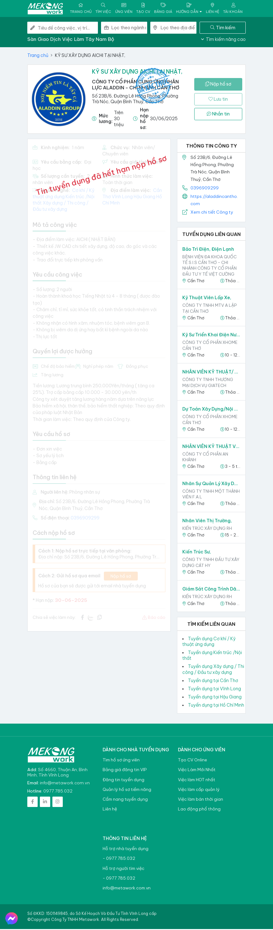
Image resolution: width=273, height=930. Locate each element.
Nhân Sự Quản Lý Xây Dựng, (211, 484)
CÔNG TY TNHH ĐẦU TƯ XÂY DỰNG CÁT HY (210, 563)
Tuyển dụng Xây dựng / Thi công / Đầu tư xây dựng (213, 670)
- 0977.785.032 (119, 859)
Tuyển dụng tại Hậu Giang (215, 698)
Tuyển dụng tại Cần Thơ (213, 681)
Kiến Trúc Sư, (196, 553)
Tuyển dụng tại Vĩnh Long (214, 689)
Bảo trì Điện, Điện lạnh (208, 250)
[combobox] (129, 29)
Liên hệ (110, 810)
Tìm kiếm (222, 28)
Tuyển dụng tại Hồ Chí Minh (216, 706)
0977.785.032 (57, 792)
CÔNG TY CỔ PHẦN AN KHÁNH (205, 457)
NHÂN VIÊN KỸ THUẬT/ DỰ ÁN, (211, 373)
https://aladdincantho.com (214, 200)
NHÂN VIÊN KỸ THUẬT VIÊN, (211, 447)
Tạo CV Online (192, 761)
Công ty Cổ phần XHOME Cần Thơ (210, 346)
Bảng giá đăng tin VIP (125, 770)
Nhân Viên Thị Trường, (207, 521)
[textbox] (129, 28)
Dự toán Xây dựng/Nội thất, (211, 410)
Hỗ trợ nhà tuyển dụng (125, 849)
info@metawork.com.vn (65, 784)
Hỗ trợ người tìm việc (123, 869)
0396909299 (204, 188)
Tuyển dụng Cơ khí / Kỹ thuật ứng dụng (209, 642)
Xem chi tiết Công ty (211, 213)
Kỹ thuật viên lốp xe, (206, 298)
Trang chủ (37, 56)
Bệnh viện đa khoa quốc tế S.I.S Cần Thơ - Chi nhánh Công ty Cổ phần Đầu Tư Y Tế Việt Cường (209, 266)
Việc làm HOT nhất (196, 780)
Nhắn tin (218, 115)
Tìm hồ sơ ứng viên (121, 761)
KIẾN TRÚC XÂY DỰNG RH (207, 528)
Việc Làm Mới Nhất (197, 770)
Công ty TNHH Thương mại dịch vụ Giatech (207, 383)
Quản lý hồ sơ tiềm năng (127, 790)
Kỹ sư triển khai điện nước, (211, 336)
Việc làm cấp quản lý (199, 790)
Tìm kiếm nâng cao (223, 40)
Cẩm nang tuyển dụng (125, 800)
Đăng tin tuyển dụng (123, 780)
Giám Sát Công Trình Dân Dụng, (211, 590)
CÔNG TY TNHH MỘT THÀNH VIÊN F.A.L (211, 494)
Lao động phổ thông (199, 810)
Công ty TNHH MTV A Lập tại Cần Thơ (209, 309)
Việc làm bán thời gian (200, 800)
